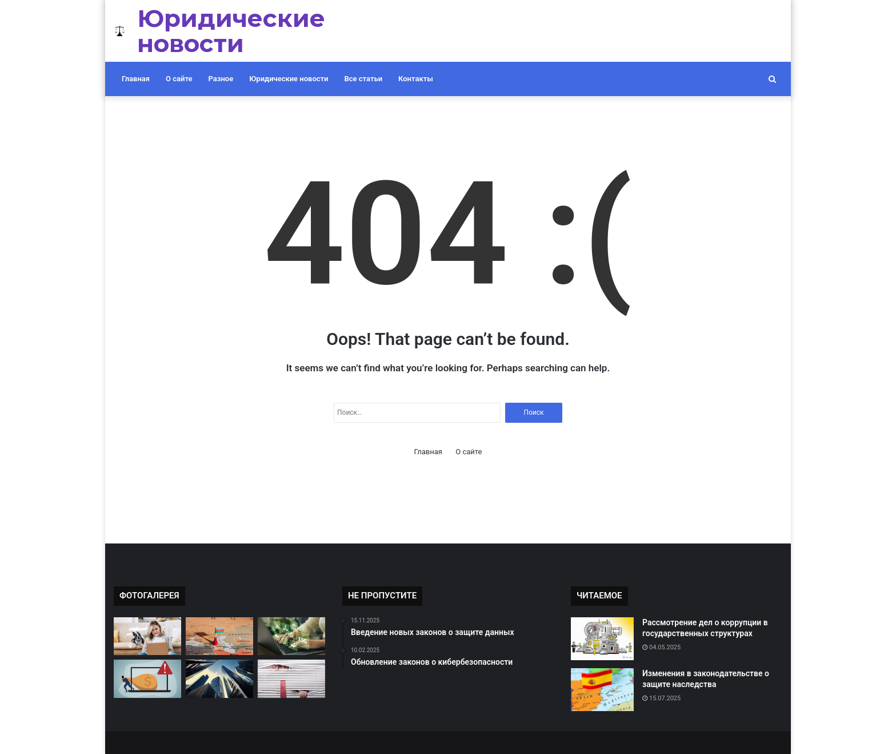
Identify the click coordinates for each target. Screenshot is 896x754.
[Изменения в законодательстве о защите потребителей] (291, 679)
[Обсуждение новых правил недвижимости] (219, 679)
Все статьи (364, 78)
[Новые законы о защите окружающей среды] (291, 636)
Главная (136, 78)
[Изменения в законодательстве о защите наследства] (602, 689)
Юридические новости (288, 78)
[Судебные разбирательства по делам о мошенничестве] (147, 679)
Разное (221, 78)
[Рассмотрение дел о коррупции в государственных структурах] (602, 638)
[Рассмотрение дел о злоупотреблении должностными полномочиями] (219, 636)
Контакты (415, 78)
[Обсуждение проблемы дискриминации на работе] (147, 636)
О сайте (179, 78)
